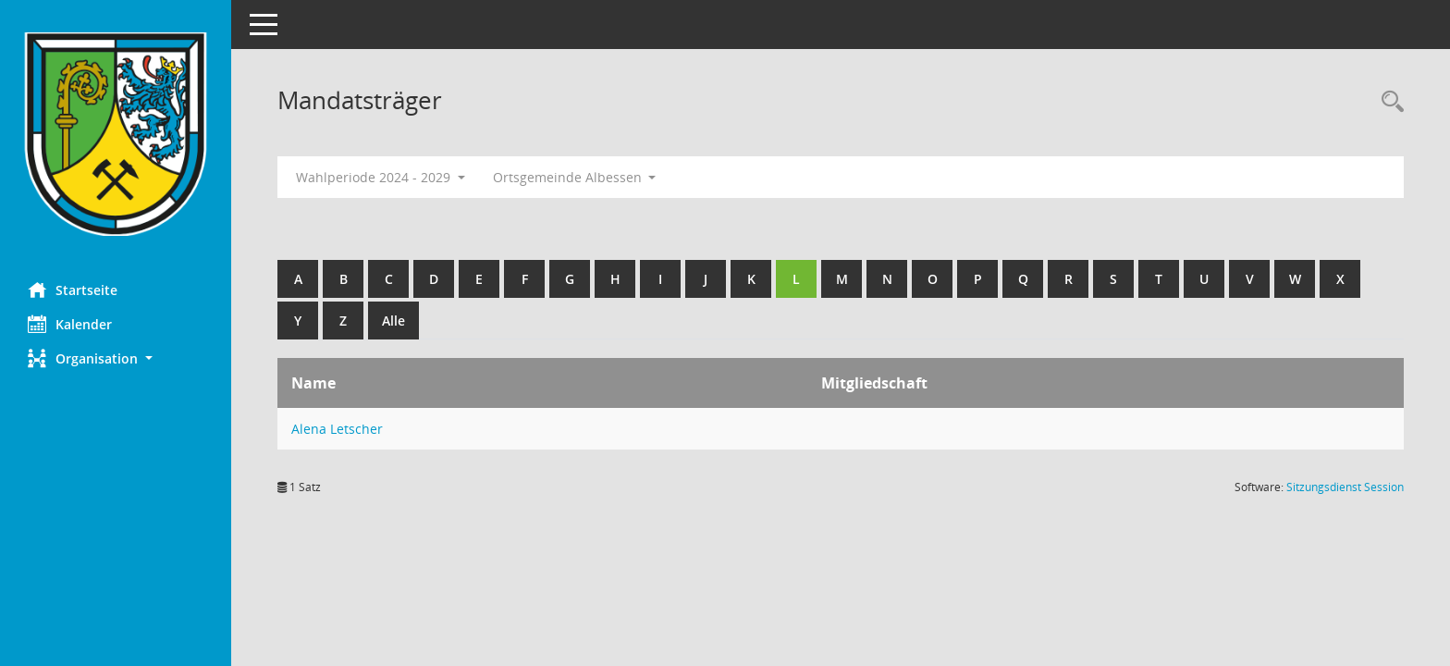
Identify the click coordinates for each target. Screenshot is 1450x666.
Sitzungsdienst (1345, 487)
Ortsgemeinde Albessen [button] (575, 177)
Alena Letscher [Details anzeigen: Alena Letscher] (337, 429)
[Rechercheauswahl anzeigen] (1388, 102)
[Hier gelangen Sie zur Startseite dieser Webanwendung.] (115, 134)
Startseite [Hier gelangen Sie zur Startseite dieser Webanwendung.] (72, 289)
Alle (393, 320)
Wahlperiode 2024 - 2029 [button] (380, 177)
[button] (115, 358)
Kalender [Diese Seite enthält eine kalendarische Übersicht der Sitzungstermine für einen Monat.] (70, 323)
